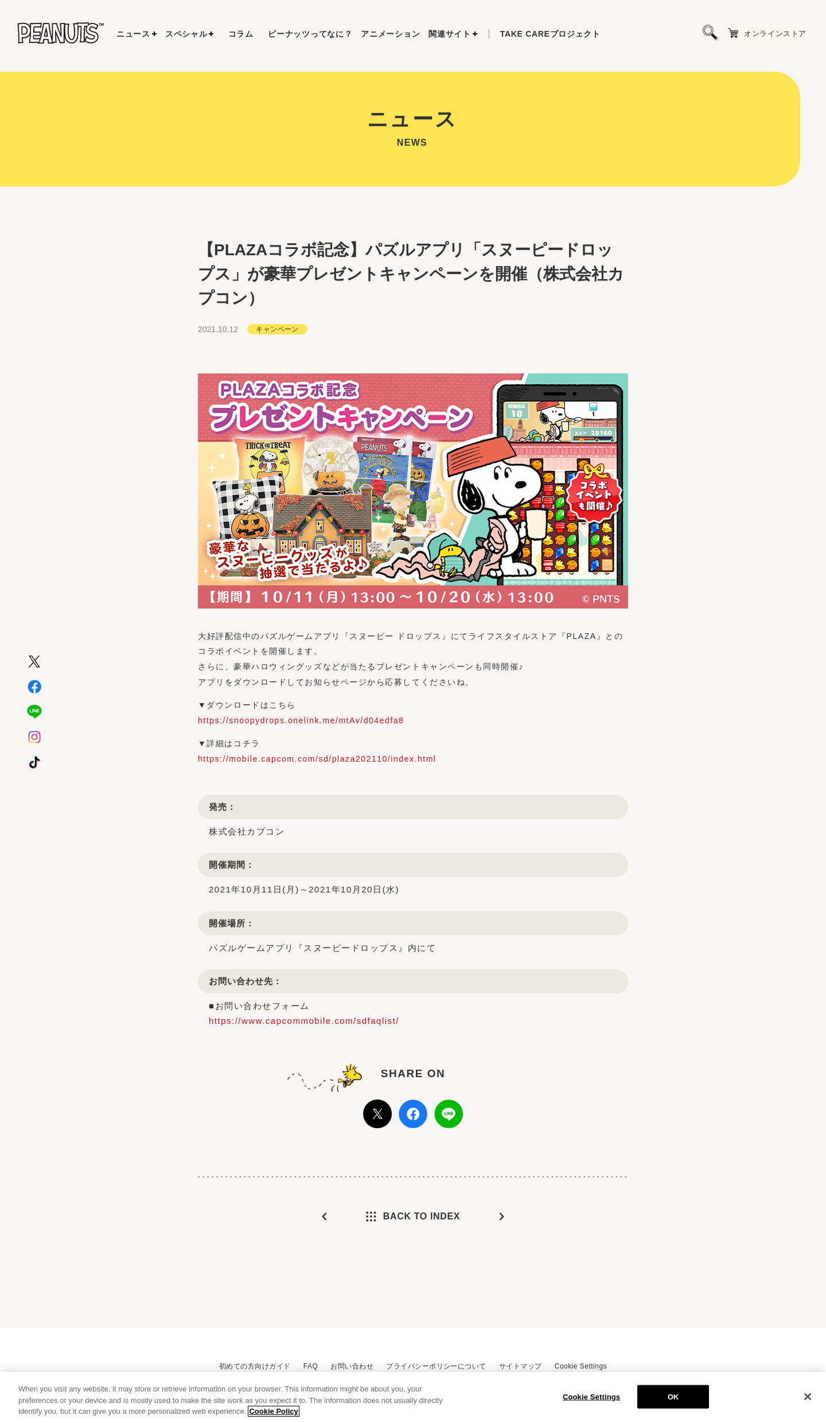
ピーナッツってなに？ (310, 34)
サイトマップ (520, 1366)
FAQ (310, 1366)
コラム (241, 34)
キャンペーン (277, 351)
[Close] (807, 1402)
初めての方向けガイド (255, 1366)
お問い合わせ (351, 1366)
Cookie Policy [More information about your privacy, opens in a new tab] (273, 1417)
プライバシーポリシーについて (436, 1366)
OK (673, 1402)
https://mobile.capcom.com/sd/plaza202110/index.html (317, 780)
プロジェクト (550, 34)
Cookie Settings (581, 1366)
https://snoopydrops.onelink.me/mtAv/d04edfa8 (301, 742)
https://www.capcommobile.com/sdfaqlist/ (304, 1042)
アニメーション (390, 34)
